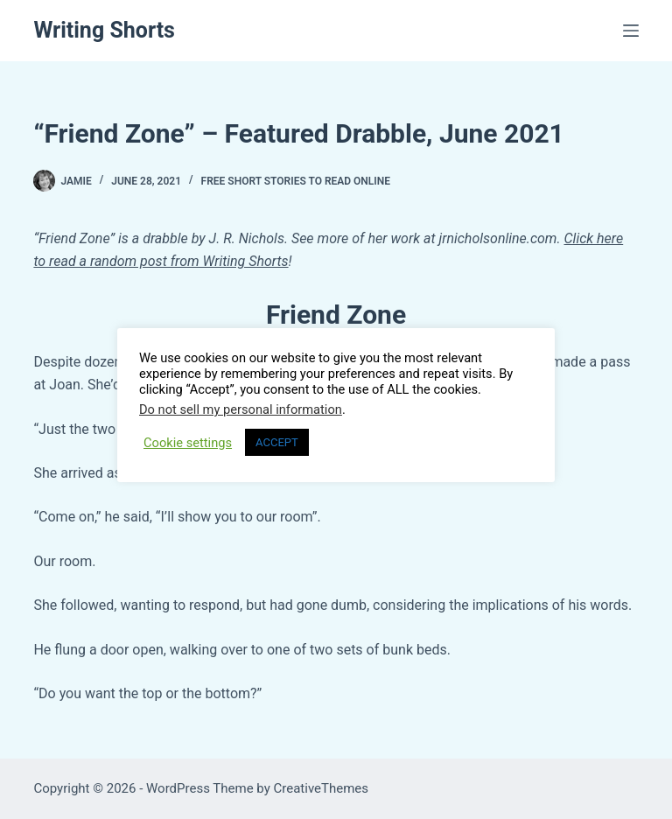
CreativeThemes (321, 788)
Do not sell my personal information (240, 409)
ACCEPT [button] (277, 442)
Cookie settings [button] (188, 443)
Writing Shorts (104, 30)
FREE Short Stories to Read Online (295, 181)
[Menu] (631, 30)
